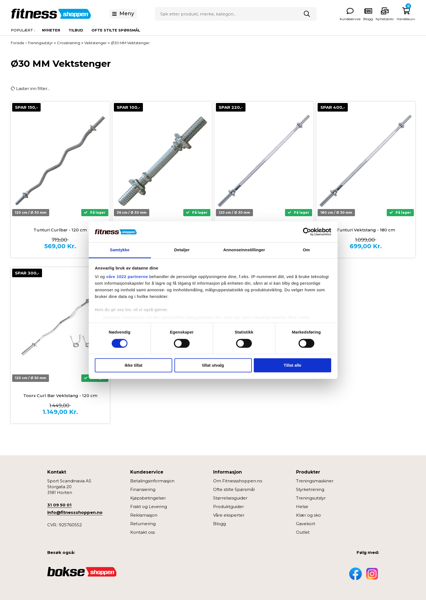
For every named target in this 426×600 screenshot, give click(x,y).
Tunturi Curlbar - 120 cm (60, 229)
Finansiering (142, 489)
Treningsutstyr (311, 498)
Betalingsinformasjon (152, 480)
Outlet (303, 532)
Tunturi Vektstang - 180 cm (365, 229)
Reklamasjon (143, 515)
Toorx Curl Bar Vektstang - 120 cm (60, 395)
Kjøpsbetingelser (148, 498)
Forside (17, 43)
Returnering (143, 523)
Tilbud (76, 30)
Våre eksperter (228, 515)
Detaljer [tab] (182, 250)
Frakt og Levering (148, 506)
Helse (302, 506)
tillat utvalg (213, 365)
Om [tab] (306, 250)
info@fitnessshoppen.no (75, 512)
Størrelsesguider (230, 498)
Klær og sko (308, 515)
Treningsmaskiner (314, 480)
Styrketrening (310, 489)
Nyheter (51, 30)
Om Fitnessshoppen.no (237, 480)
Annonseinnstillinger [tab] (244, 250)
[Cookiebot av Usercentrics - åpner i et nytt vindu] (307, 232)
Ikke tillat (133, 365)
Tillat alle (292, 365)
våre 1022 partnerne (127, 276)
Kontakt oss (142, 532)
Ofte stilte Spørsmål (234, 489)
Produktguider (228, 506)
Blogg (219, 523)
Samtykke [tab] (120, 250)
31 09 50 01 (59, 505)
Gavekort (305, 523)
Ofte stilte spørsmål (116, 30)
